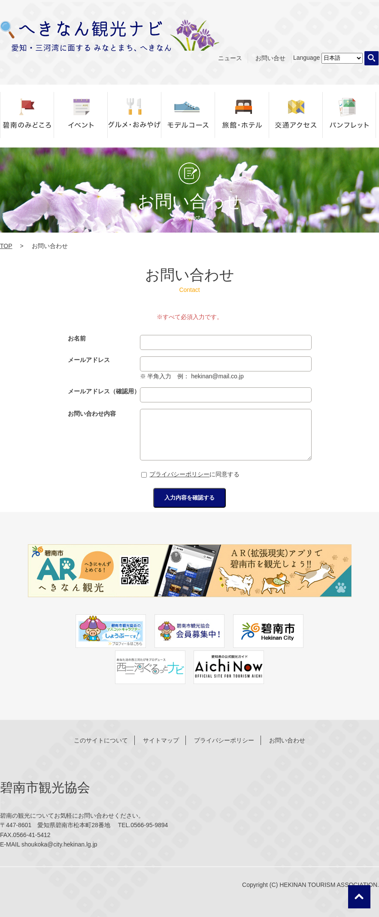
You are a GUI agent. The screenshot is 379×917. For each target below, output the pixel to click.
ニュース (230, 58)
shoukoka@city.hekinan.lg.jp (59, 844)
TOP (6, 245)
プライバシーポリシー (179, 474)
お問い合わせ (287, 740)
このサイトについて (101, 740)
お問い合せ (270, 58)
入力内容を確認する (189, 497)
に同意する (190, 474)
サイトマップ (161, 740)
